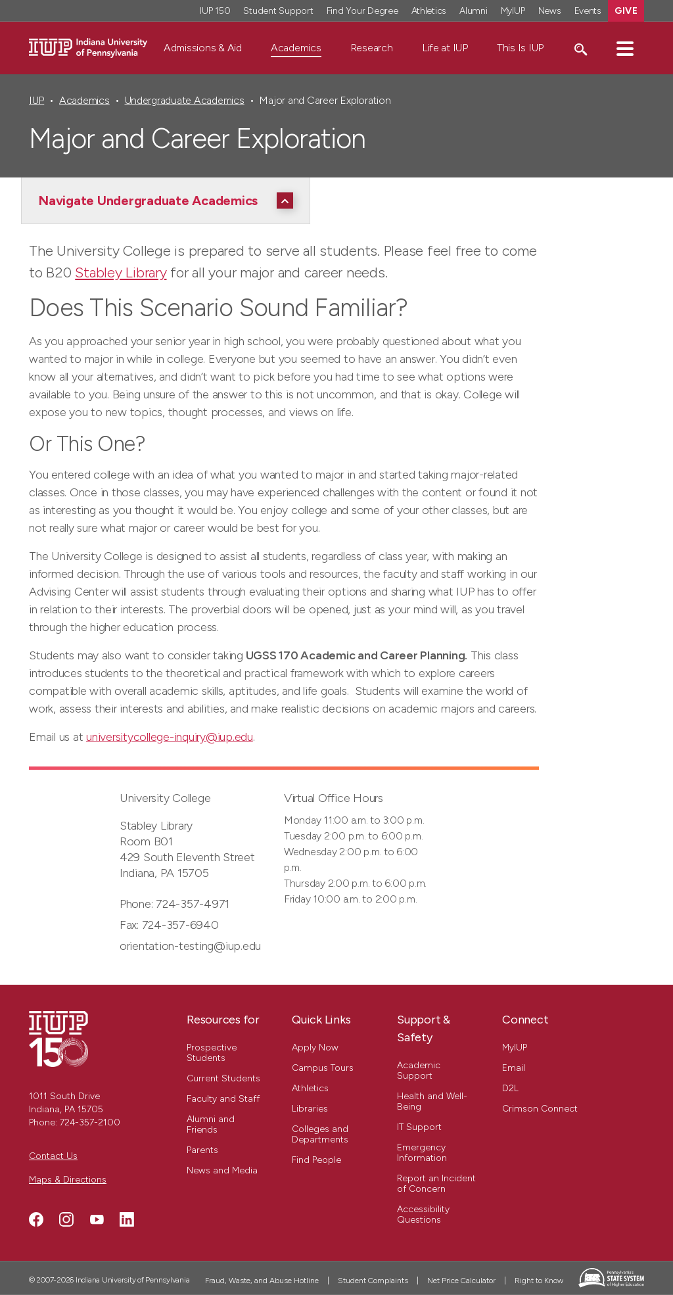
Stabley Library (120, 272)
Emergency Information (422, 1153)
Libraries (310, 1108)
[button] (625, 48)
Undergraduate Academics (184, 100)
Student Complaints (373, 1280)
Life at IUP (445, 47)
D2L (510, 1088)
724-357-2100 (90, 1122)
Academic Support (418, 1070)
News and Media (222, 1170)
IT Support (419, 1127)
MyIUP (514, 1047)
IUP (36, 100)
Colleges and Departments (320, 1134)
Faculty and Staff (223, 1098)
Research (371, 47)
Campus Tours (323, 1067)
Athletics (310, 1088)
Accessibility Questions (423, 1214)
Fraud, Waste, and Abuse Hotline (262, 1280)
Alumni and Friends (211, 1124)
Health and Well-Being (432, 1101)
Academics (296, 47)
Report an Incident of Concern (436, 1183)
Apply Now (315, 1047)
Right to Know (539, 1280)
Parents (202, 1150)
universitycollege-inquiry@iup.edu (169, 737)
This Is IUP (520, 47)
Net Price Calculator (461, 1280)
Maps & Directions (67, 1179)
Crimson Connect (540, 1108)
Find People (316, 1160)
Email (513, 1067)
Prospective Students (212, 1053)
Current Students (223, 1078)
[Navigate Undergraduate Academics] (168, 200)
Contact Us (53, 1156)
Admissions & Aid (203, 47)
